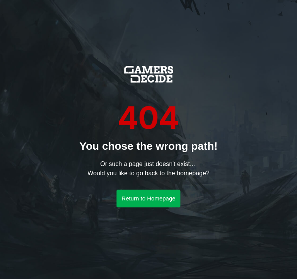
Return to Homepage (148, 198)
